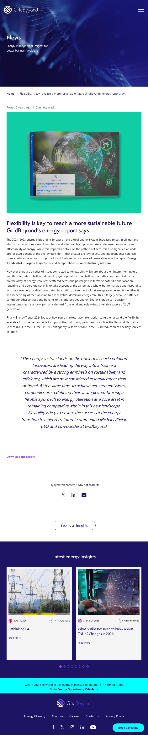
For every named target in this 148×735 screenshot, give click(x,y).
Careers (74, 716)
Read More (14, 637)
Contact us (92, 716)
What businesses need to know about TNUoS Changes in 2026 (105, 631)
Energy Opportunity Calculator (78, 689)
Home (10, 93)
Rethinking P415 (20, 629)
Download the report (21, 457)
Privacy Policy (115, 716)
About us (57, 716)
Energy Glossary (34, 716)
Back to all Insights (74, 525)
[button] (63, 495)
